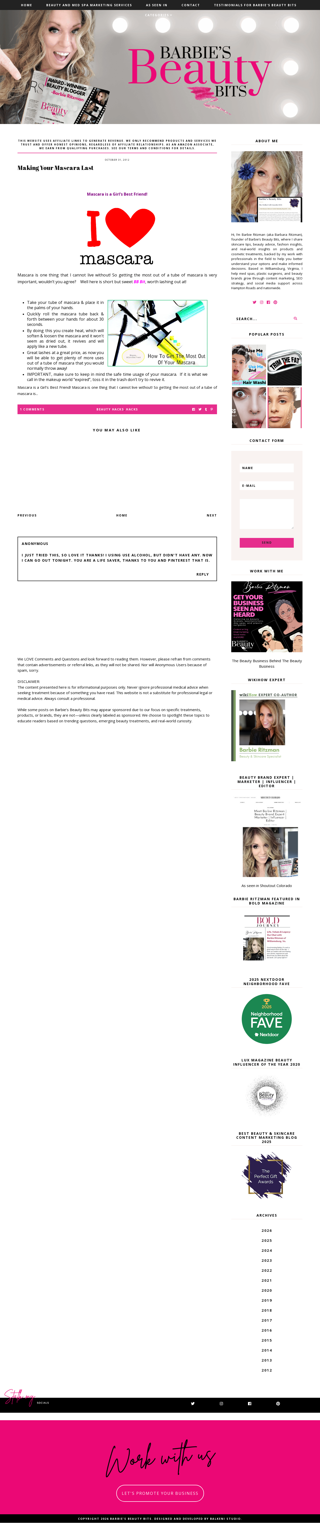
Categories (157, 15)
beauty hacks (110, 409)
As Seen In (157, 5)
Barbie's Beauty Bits (131, 1519)
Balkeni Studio (225, 1519)
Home (26, 5)
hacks (132, 409)
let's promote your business (160, 1493)
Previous (27, 515)
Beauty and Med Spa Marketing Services (89, 5)
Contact (191, 5)
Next (212, 515)
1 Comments (32, 409)
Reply (202, 574)
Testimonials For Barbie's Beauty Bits (255, 5)
